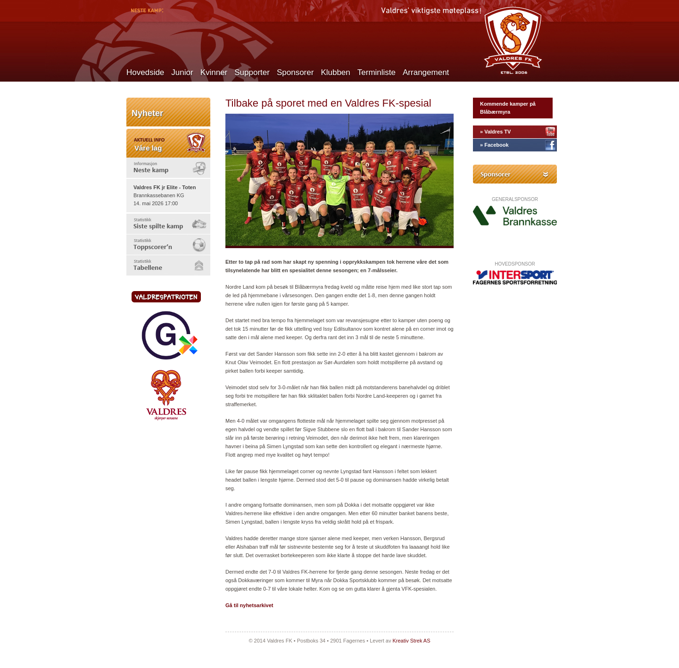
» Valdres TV (495, 131)
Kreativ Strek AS (411, 640)
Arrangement (426, 72)
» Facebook (494, 145)
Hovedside (145, 72)
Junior (182, 72)
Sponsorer (295, 72)
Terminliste (376, 72)
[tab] (168, 168)
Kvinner (214, 72)
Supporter (252, 72)
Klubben (335, 72)
